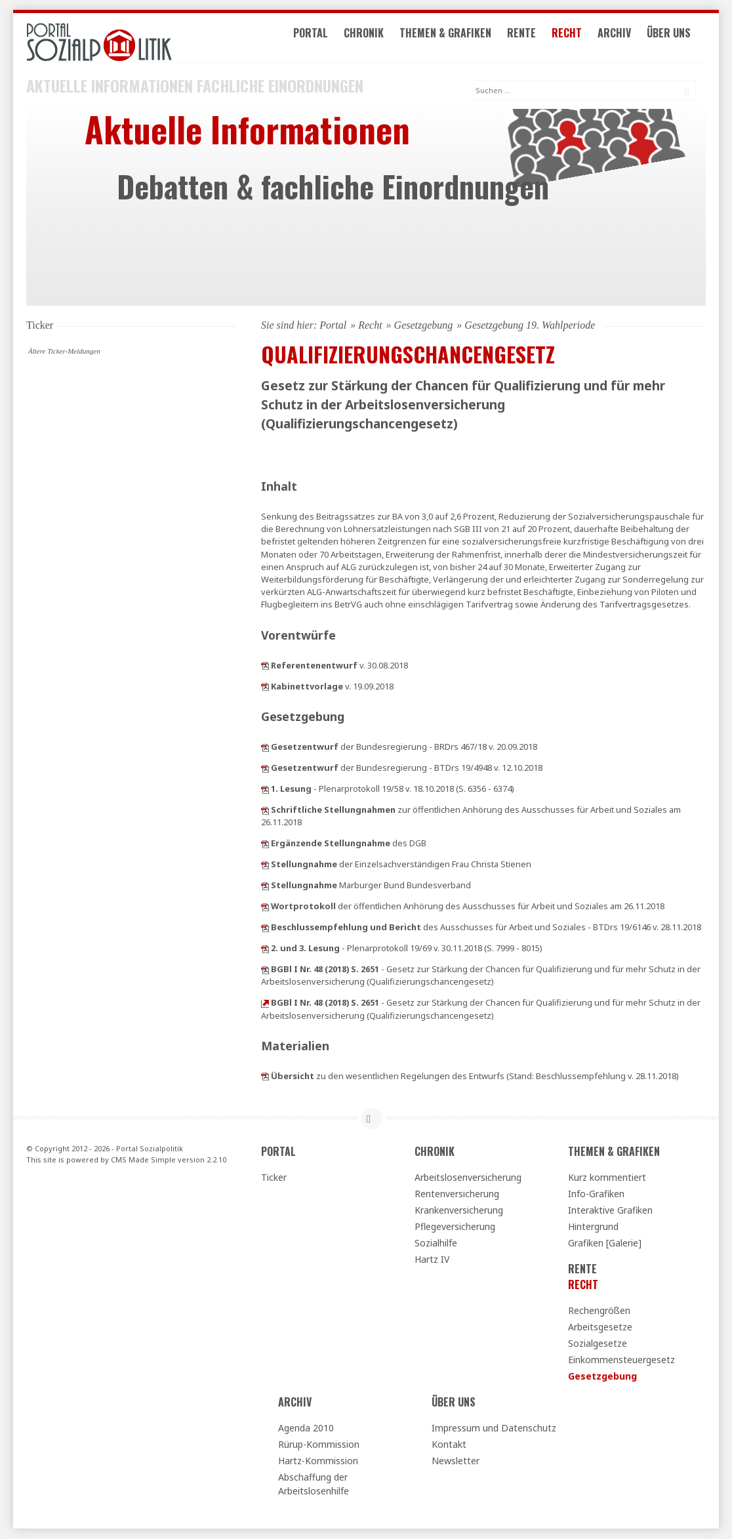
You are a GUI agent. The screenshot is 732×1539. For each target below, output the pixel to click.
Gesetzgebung (423, 325)
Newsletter (455, 1461)
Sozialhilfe (436, 1243)
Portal (321, 38)
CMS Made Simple (143, 1159)
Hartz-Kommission (318, 1461)
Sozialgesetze (597, 1344)
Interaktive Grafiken (610, 1210)
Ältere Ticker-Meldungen (64, 352)
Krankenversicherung (459, 1210)
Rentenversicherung (457, 1194)
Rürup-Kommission (318, 1445)
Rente (532, 38)
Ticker (274, 1178)
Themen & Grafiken (456, 38)
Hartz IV (432, 1260)
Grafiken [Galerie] (604, 1243)
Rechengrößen (599, 1311)
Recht (577, 38)
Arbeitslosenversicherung (468, 1178)
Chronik (374, 38)
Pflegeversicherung (455, 1227)
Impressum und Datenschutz (494, 1428)
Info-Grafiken (596, 1194)
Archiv (624, 38)
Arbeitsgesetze (600, 1327)
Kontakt (449, 1445)
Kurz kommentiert (607, 1178)
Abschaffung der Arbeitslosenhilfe (313, 1484)
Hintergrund (593, 1227)
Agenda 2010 (306, 1428)
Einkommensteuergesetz (621, 1360)
